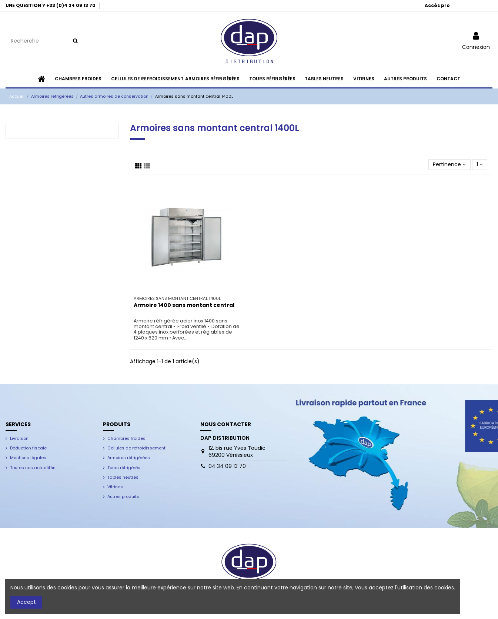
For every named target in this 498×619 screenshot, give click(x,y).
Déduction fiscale (28, 448)
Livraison (19, 438)
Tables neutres (122, 477)
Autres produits (123, 496)
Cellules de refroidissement (136, 448)
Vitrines (115, 487)
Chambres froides (126, 438)
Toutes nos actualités (33, 468)
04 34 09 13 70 (227, 466)
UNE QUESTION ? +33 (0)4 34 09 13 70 (51, 5)
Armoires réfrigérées (128, 458)
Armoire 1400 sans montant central (184, 305)
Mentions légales (28, 458)
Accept (26, 602)
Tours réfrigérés (123, 468)
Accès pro (437, 5)
